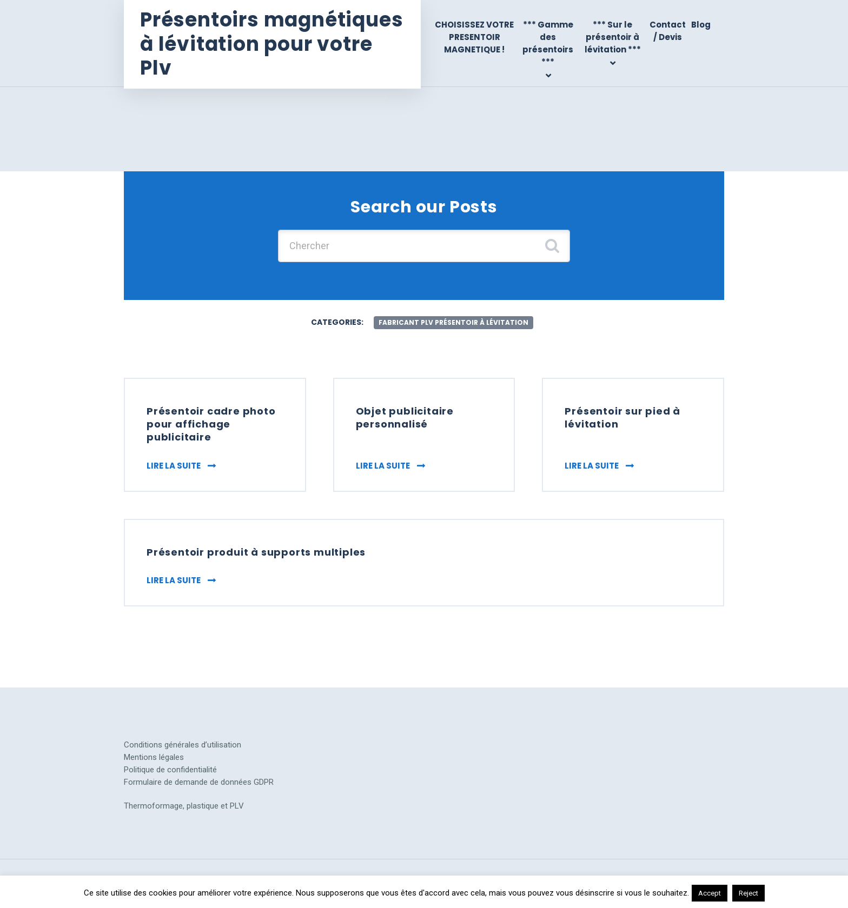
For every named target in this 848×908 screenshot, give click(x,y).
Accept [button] (709, 893)
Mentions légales (154, 757)
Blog (701, 24)
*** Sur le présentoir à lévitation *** (613, 37)
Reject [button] (748, 893)
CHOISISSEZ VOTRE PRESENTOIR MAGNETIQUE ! (474, 37)
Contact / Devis (668, 31)
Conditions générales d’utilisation (182, 745)
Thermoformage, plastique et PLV (184, 806)
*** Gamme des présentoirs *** (547, 43)
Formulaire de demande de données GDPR (199, 782)
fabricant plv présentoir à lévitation (453, 322)
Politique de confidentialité (170, 770)
